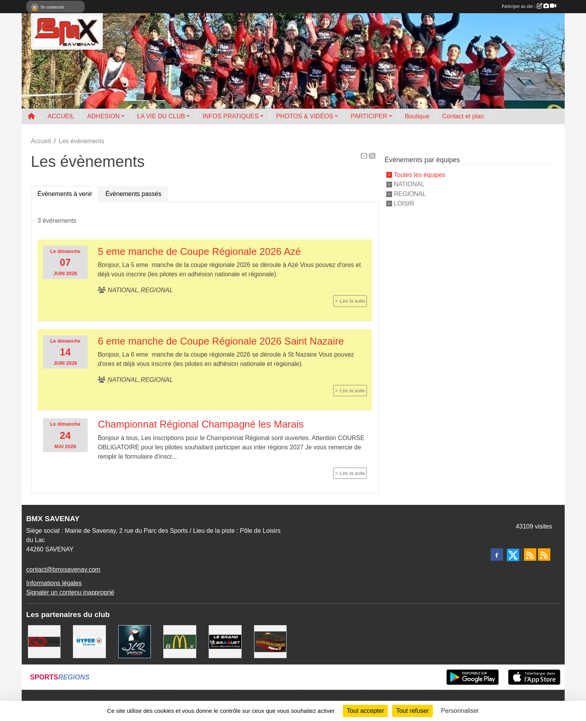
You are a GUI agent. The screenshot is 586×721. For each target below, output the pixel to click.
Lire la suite (352, 301)
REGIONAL (410, 194)
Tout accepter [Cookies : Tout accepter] (365, 710)
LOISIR (404, 203)
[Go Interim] (44, 641)
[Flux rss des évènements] (544, 554)
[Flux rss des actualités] (530, 554)
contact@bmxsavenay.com (63, 569)
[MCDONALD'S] (179, 641)
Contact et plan (463, 116)
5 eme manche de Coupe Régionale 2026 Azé (199, 251)
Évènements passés (133, 194)
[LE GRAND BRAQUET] (225, 641)
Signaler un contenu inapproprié (70, 592)
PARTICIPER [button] (369, 116)
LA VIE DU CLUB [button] (161, 116)
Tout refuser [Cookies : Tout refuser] (412, 710)
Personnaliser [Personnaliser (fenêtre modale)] (460, 710)
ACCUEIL (61, 116)
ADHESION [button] (103, 116)
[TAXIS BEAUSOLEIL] (270, 641)
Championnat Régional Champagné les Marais (201, 424)
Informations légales (54, 583)
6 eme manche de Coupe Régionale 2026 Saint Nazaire (221, 341)
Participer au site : (529, 6)
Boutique (417, 116)
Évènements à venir (65, 194)
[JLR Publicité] (134, 641)
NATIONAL (409, 184)
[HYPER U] (89, 641)
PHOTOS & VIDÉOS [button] (304, 116)
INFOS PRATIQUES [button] (230, 116)
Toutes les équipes (420, 174)
